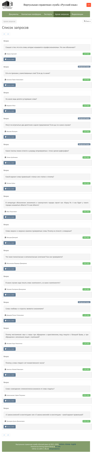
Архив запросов (62, 14)
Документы (13, 14)
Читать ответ (9, 59)
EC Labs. (58, 446)
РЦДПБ (73, 444)
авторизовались (54, 449)
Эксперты (48, 14)
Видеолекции (77, 14)
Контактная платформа (31, 14)
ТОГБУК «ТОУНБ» (64, 444)
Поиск (87, 21)
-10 (4, 34)
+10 (8, 34)
